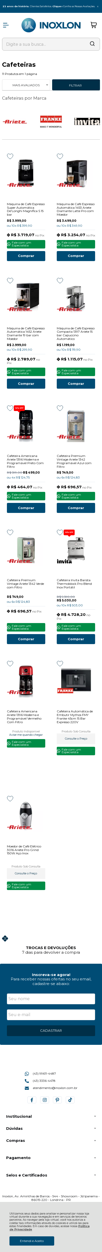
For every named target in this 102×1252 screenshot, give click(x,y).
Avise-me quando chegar (26, 735)
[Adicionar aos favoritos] (10, 156)
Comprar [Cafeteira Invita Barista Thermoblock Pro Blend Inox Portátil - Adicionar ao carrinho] (76, 639)
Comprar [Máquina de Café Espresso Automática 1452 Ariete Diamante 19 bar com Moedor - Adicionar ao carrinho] (26, 383)
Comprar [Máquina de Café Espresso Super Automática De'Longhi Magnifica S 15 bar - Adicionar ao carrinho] (26, 256)
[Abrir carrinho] (93, 25)
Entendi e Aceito (32, 1241)
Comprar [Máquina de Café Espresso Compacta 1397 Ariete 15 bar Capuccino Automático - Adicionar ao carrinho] (76, 383)
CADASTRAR (51, 1030)
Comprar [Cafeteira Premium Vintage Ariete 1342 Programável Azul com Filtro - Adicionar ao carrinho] (76, 508)
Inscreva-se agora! (51, 974)
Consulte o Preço (76, 738)
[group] (51, 944)
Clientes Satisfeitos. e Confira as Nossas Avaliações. (48, 6)
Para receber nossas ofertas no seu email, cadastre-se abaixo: (51, 981)
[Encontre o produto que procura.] (92, 44)
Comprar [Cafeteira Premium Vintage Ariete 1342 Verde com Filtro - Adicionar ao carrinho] (26, 639)
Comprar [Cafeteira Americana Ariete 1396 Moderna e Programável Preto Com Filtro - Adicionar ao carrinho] (26, 508)
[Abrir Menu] (6, 25)
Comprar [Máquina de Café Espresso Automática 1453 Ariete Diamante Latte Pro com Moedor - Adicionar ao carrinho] (76, 256)
